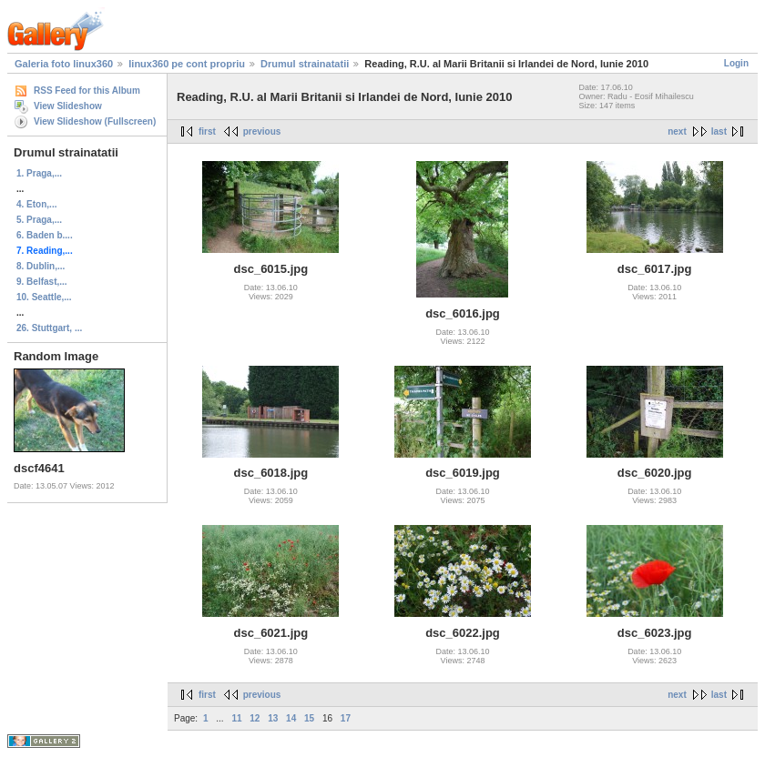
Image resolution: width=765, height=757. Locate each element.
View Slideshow (68, 106)
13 (273, 718)
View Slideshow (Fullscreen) (95, 121)
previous (262, 131)
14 (291, 718)
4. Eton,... (36, 204)
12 (255, 718)
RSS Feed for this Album (87, 91)
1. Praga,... (39, 173)
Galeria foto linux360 (64, 63)
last (719, 131)
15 (309, 718)
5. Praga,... (39, 220)
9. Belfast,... (41, 282)
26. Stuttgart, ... (49, 328)
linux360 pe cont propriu (186, 63)
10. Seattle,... (44, 297)
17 (346, 718)
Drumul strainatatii (304, 63)
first (207, 131)
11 (236, 718)
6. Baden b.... (44, 235)
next (677, 131)
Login (736, 63)
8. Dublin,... (40, 266)
